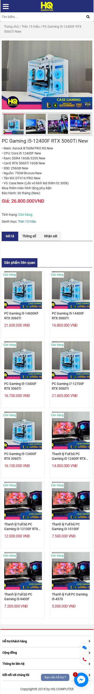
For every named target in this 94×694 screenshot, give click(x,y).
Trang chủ (11, 26)
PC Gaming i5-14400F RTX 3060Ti (68, 315)
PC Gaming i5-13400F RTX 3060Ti (20, 386)
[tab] (10, 236)
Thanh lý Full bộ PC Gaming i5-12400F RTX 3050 (69, 456)
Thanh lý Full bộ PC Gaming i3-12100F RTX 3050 (21, 526)
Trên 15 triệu (31, 26)
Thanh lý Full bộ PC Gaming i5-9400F (18, 596)
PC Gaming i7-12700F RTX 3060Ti (68, 386)
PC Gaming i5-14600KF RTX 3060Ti (21, 315)
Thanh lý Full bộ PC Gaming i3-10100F (66, 526)
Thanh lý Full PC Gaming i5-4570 (70, 596)
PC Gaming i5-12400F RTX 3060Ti (20, 456)
